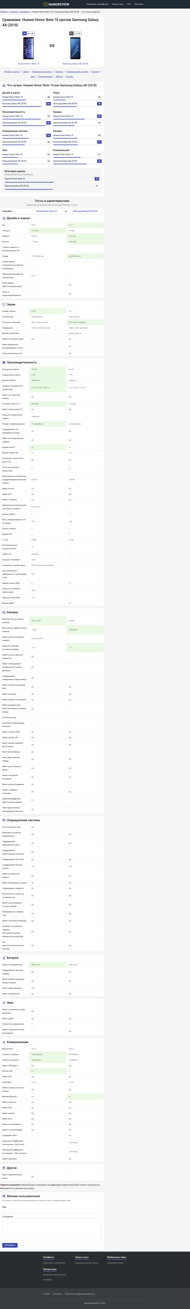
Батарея (95, 72)
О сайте (46, 1294)
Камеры (59, 72)
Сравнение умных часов (86, 1263)
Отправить (10, 1245)
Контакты (57, 1294)
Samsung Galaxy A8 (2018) (14, 103)
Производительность (42, 72)
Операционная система (77, 72)
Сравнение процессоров (54, 1275)
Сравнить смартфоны (20, 12)
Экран (26, 72)
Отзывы (69, 76)
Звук (33, 76)
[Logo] (57, 4)
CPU (129, 4)
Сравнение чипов (115, 1263)
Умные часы (118, 4)
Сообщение (7, 1216)
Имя (4, 1207)
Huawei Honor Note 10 (12, 97)
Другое (59, 76)
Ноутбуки (138, 4)
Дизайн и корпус (12, 72)
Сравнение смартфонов (97, 4)
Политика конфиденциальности (80, 1294)
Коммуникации (45, 76)
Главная (4, 12)
